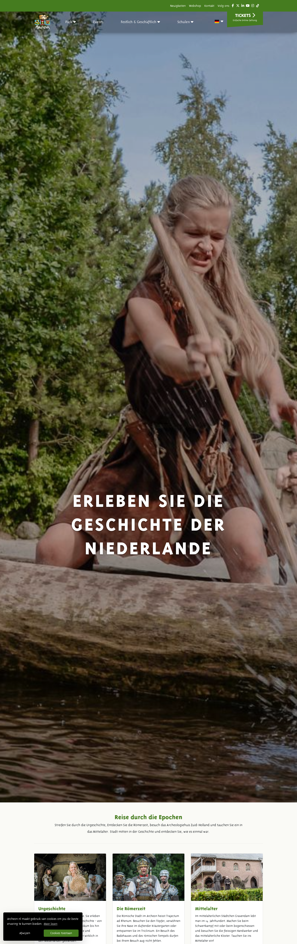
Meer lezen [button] (50, 923)
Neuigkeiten (178, 5)
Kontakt (209, 5)
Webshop (195, 5)
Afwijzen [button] (24, 933)
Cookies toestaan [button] (61, 933)
